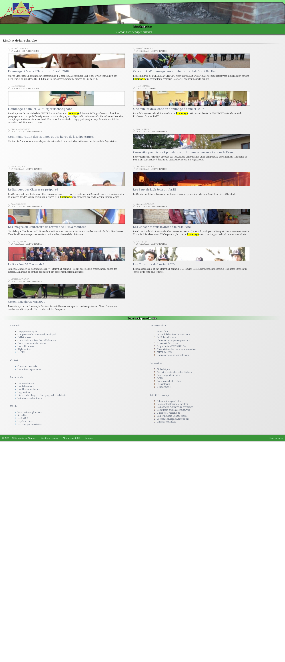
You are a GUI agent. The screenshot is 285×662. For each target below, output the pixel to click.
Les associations (25, 383)
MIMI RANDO (164, 352)
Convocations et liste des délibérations (36, 340)
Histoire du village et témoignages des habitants (41, 395)
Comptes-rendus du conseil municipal (36, 334)
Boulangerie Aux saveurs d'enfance (175, 407)
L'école (13, 406)
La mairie (15, 325)
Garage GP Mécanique (168, 412)
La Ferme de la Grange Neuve (172, 416)
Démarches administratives (31, 343)
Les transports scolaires (29, 424)
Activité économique (160, 395)
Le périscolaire (25, 421)
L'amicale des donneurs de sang (173, 355)
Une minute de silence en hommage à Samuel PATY (168, 109)
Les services (156, 363)
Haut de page (276, 438)
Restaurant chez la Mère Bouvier (173, 409)
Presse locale (163, 384)
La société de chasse (167, 343)
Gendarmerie (163, 387)
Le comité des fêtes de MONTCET (174, 334)
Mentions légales (49, 438)
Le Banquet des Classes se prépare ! (33, 189)
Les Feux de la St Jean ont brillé (154, 189)
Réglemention (24, 349)
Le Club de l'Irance (166, 337)
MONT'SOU (163, 331)
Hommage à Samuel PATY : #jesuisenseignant (40, 109)
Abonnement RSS (71, 438)
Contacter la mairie (27, 366)
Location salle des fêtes (168, 381)
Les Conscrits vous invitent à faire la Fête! (162, 227)
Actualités (22, 415)
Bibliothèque (163, 369)
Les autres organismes (29, 369)
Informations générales (29, 412)
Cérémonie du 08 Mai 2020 (26, 301)
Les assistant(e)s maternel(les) (172, 404)
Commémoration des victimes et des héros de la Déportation (51, 136)
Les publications (25, 346)
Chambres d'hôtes (166, 421)
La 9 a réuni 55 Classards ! (26, 264)
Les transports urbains (168, 375)
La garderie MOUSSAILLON (171, 346)
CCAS (159, 378)
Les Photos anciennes (28, 389)
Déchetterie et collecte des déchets (174, 372)
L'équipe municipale (27, 331)
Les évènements (25, 386)
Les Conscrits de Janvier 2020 (154, 264)
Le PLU (21, 352)
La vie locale (16, 377)
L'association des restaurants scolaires (176, 349)
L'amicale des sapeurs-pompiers (173, 340)
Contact (14, 360)
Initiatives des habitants (29, 398)
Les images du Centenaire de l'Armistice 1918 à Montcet (47, 227)
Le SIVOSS (22, 418)
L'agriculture (23, 392)
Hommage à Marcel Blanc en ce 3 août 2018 (38, 71)
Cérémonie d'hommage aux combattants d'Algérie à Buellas (174, 71)
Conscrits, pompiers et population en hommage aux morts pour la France (184, 152)
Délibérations (24, 337)
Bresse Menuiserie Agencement (172, 418)
